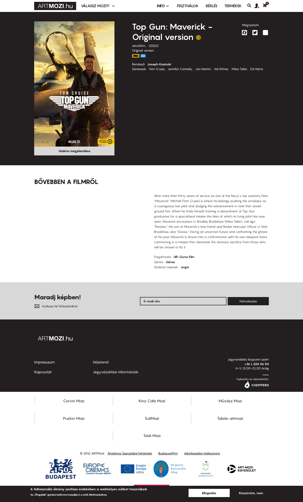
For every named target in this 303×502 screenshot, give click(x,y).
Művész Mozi (230, 401)
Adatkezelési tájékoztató (202, 453)
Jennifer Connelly (180, 69)
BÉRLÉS (211, 6)
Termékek (233, 6)
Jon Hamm (203, 69)
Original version (143, 50)
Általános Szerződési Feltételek (129, 453)
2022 (153, 45)
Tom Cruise (157, 69)
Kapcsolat (43, 372)
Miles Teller (239, 69)
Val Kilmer (221, 69)
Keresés (250, 5)
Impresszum (44, 362)
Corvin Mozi (73, 401)
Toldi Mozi (152, 435)
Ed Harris (256, 69)
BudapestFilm (168, 453)
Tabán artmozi (230, 418)
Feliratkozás (248, 301)
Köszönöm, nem (251, 493)
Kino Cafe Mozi (152, 401)
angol (185, 267)
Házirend (100, 362)
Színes (170, 262)
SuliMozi (152, 418)
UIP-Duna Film (184, 257)
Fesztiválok (188, 6)
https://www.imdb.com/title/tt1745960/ (135, 56)
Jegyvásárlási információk (116, 372)
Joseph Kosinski (159, 64)
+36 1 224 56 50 (256, 364)
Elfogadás (209, 493)
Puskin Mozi (73, 418)
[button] (258, 6)
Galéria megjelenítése (74, 151)
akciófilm (138, 45)
